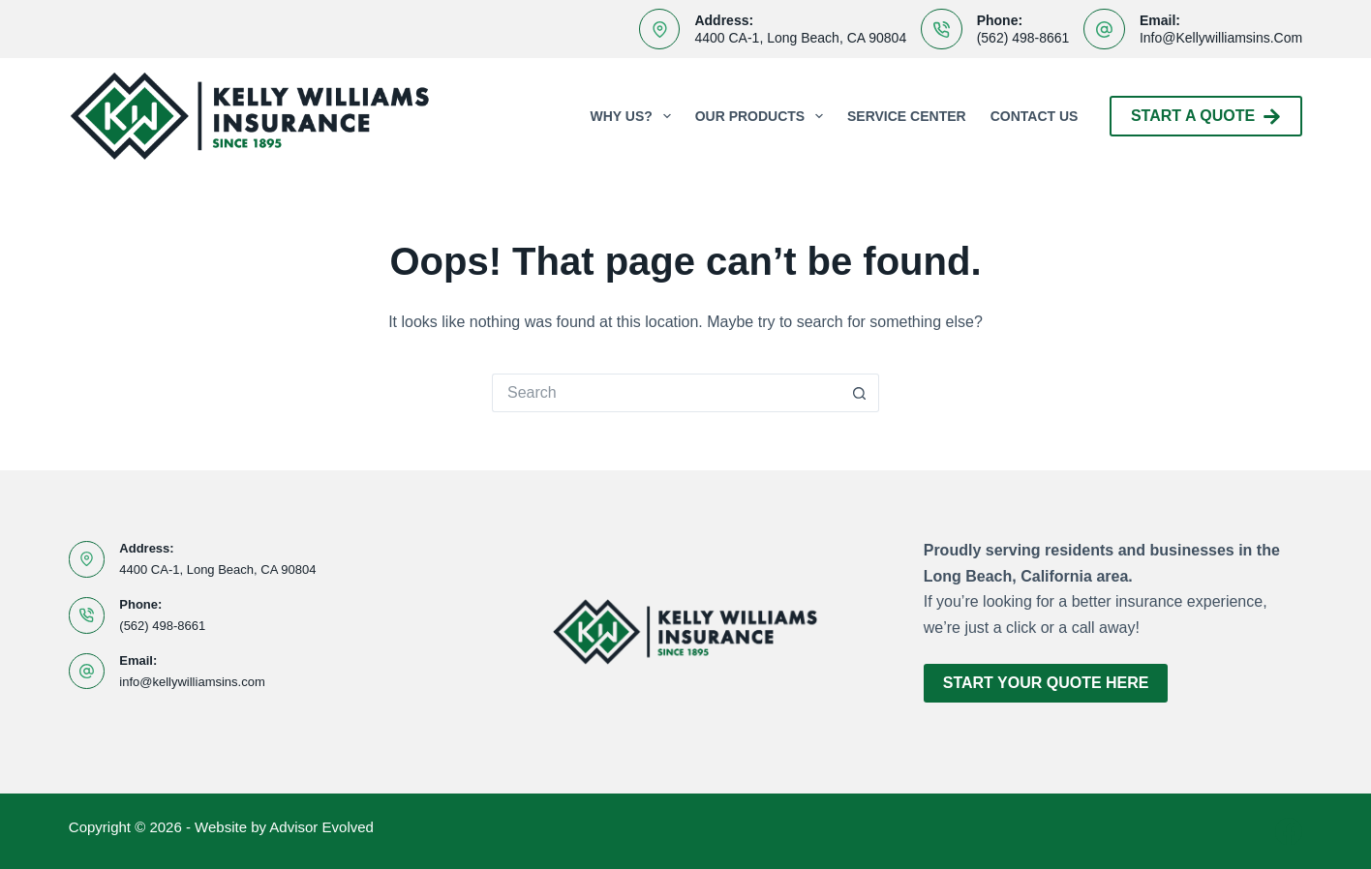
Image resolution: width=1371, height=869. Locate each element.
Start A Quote (1206, 116)
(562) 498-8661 (1023, 37)
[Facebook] (1288, 831)
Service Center (906, 116)
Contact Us (1034, 116)
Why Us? (635, 116)
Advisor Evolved (321, 827)
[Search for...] (666, 393)
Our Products (763, 116)
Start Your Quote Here (1046, 682)
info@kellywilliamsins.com (1221, 37)
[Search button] (859, 393)
